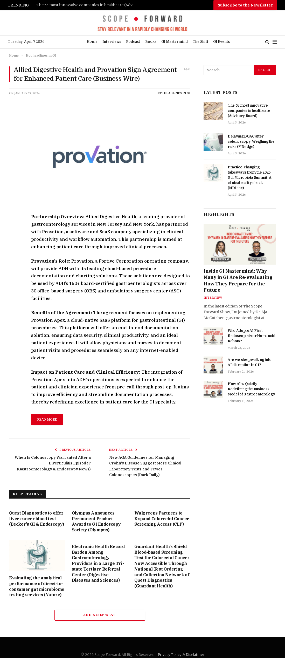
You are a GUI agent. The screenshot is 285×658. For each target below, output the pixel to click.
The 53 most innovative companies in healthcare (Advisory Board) (88, 5)
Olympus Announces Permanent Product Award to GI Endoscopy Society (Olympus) (96, 521)
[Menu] (275, 42)
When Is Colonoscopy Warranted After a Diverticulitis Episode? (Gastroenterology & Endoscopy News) (53, 463)
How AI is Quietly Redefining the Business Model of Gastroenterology (251, 388)
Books (150, 41)
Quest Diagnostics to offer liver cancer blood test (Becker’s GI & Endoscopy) (36, 518)
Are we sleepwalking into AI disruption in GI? (250, 362)
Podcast (133, 41)
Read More (47, 419)
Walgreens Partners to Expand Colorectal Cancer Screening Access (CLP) (161, 518)
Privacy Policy (170, 655)
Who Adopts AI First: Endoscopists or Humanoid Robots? (251, 335)
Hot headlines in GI (173, 93)
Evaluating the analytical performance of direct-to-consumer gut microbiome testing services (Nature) (36, 586)
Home (92, 41)
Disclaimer (195, 655)
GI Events (221, 41)
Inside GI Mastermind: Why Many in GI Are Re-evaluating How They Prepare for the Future (238, 280)
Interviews (111, 41)
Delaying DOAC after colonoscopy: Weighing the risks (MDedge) (251, 141)
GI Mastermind (174, 41)
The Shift (200, 41)
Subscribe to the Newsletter (245, 5)
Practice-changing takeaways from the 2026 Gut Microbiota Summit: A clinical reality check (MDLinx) (250, 177)
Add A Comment (99, 615)
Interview (213, 297)
